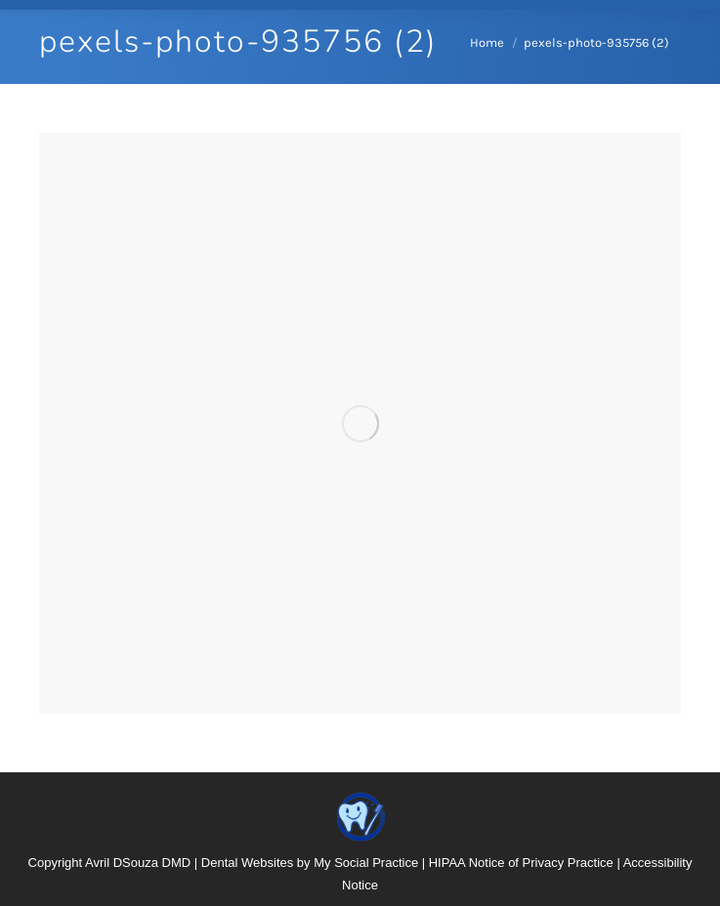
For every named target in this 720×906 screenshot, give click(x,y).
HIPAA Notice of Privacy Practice (521, 862)
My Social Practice (366, 862)
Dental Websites (247, 862)
